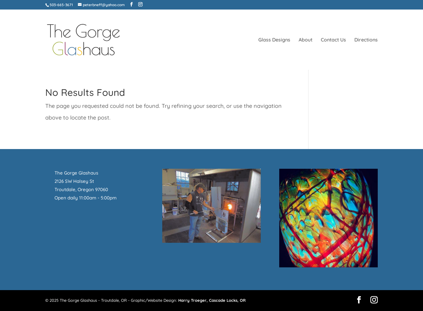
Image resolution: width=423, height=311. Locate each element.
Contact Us (333, 40)
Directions (366, 40)
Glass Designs (274, 40)
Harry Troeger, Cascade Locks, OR (212, 300)
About (305, 40)
